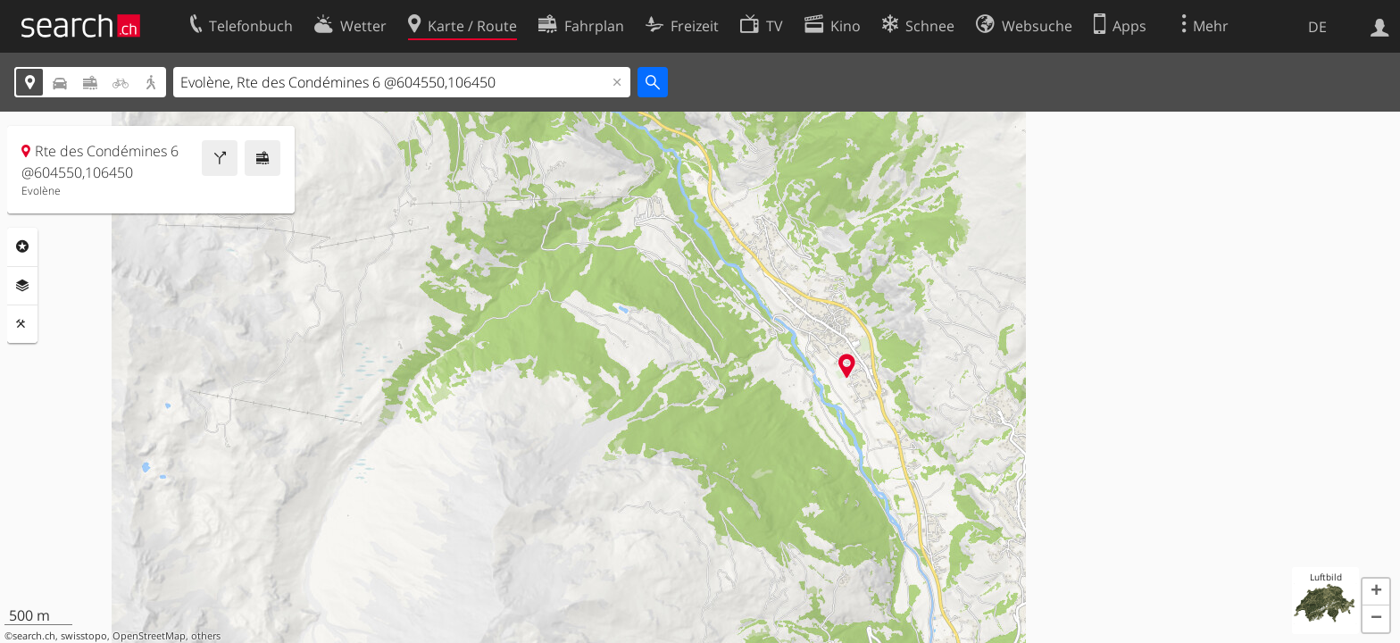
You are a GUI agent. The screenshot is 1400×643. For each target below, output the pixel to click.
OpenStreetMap (149, 636)
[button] (1375, 592)
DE (1317, 27)
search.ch (33, 636)
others (206, 636)
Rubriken (22, 246)
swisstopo (84, 636)
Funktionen (22, 324)
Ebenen (22, 286)
